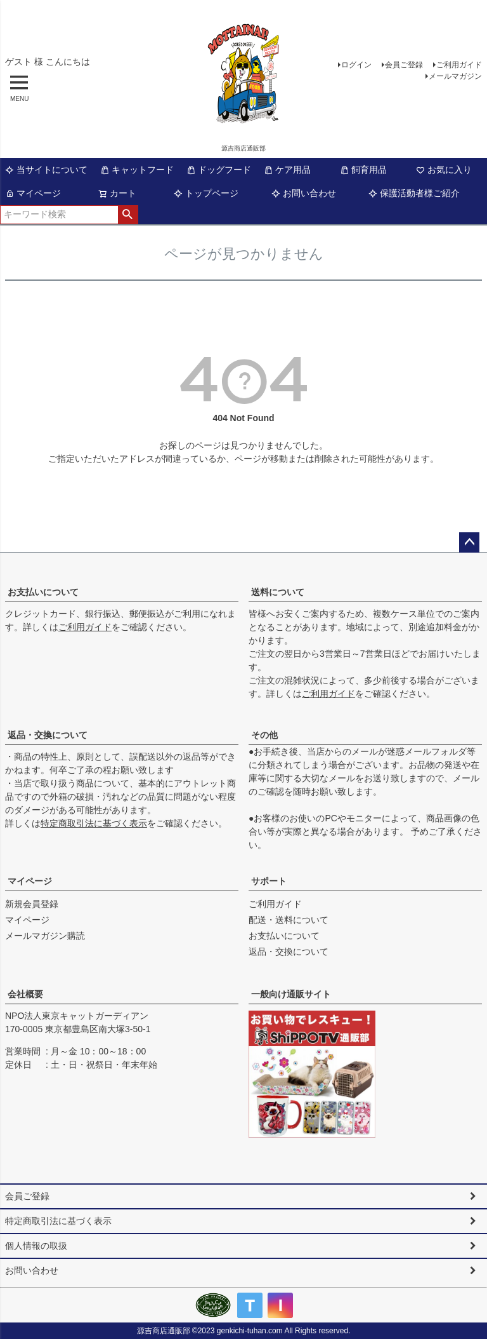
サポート (269, 881)
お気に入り (444, 170)
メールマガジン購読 (45, 936)
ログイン (356, 64)
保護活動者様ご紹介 (414, 193)
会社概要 (25, 994)
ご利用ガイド (459, 64)
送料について (277, 592)
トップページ (206, 193)
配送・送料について (288, 920)
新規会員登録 (31, 904)
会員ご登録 (404, 64)
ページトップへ (469, 542)
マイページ (33, 193)
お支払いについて (43, 592)
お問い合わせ (303, 193)
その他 (264, 735)
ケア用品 (287, 170)
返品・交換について (48, 735)
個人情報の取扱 (36, 1246)
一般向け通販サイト (291, 994)
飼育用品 (363, 170)
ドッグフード (218, 170)
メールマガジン (455, 76)
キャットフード (137, 170)
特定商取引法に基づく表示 (94, 823)
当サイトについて (46, 170)
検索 (128, 215)
